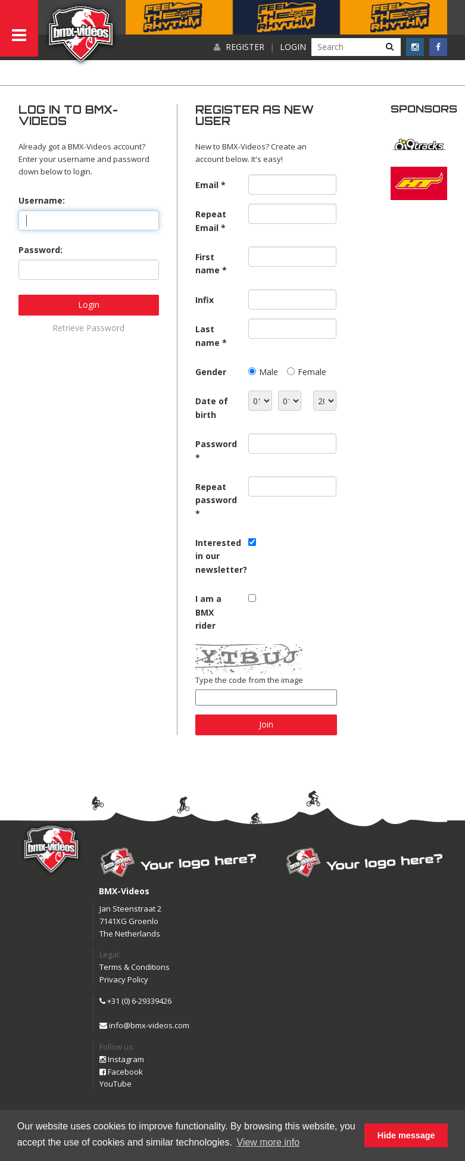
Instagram (121, 1059)
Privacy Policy (123, 979)
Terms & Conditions (134, 967)
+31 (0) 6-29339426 (135, 1000)
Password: (40, 249)
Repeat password (216, 493)
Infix (204, 299)
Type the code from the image (249, 680)
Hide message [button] (406, 1135)
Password (216, 444)
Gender (210, 371)
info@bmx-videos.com (144, 1025)
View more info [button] (268, 1142)
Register (245, 46)
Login (293, 46)
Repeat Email (210, 220)
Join (266, 724)
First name (207, 263)
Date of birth (211, 407)
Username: (41, 200)
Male (268, 371)
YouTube (115, 1083)
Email (207, 185)
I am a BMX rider (208, 612)
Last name (207, 335)
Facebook (121, 1071)
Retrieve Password (88, 327)
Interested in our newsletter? (217, 556)
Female (312, 371)
